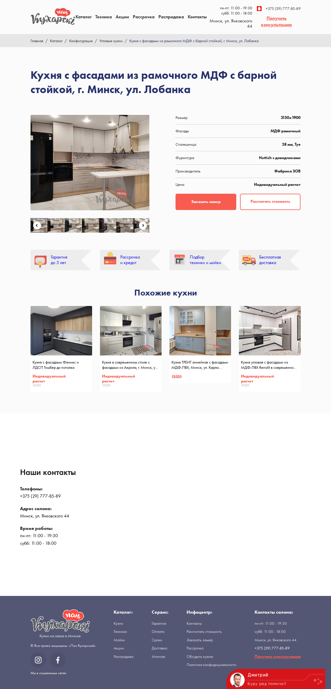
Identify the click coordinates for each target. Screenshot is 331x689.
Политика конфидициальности (211, 664)
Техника (103, 17)
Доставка (159, 648)
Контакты (197, 17)
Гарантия (159, 623)
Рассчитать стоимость (270, 201)
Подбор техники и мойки (205, 259)
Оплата (158, 631)
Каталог (84, 17)
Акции (122, 17)
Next (143, 225)
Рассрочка (144, 17)
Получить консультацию (276, 21)
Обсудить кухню (200, 656)
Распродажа (171, 17)
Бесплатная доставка (270, 259)
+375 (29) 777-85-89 (279, 8)
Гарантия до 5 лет (59, 259)
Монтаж (158, 656)
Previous (37, 225)
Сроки (157, 639)
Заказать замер (206, 201)
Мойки (119, 639)
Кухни (118, 623)
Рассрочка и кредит (130, 259)
